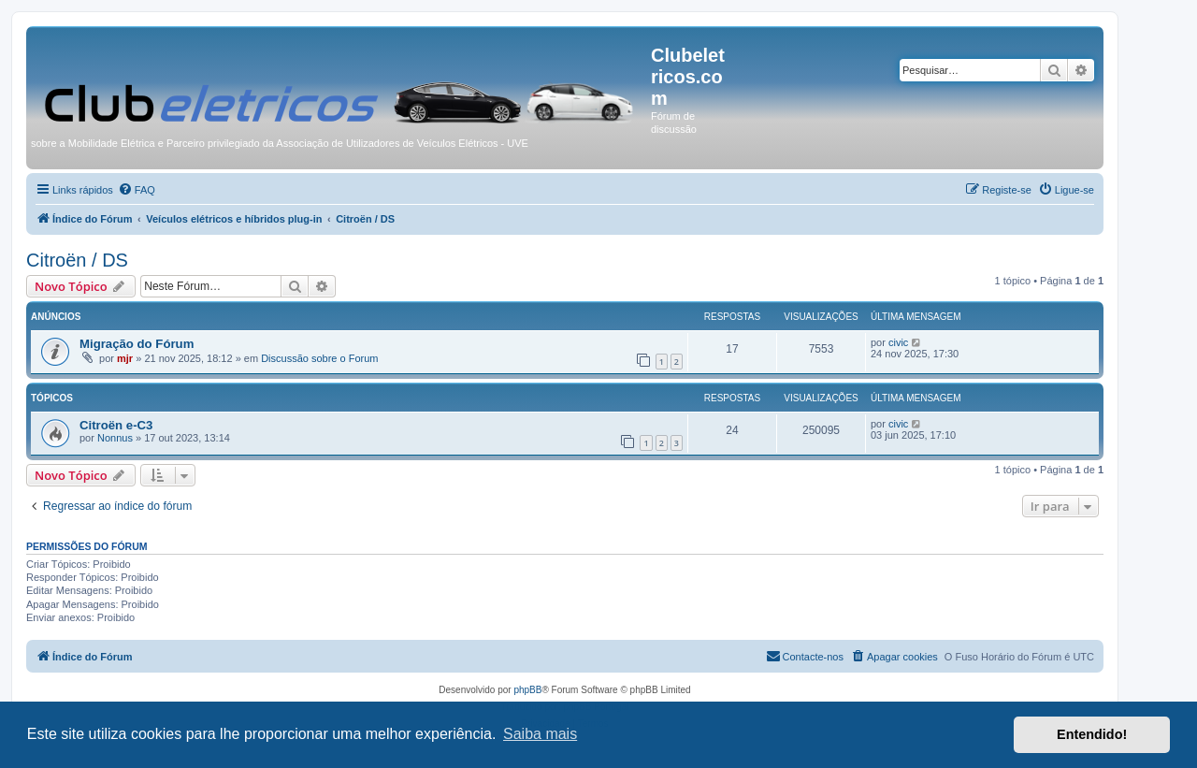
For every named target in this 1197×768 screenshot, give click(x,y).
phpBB (527, 690)
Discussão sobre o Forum (319, 358)
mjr (125, 358)
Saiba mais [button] (540, 734)
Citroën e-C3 (115, 425)
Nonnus (115, 437)
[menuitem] (136, 190)
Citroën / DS (77, 260)
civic (898, 342)
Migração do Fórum (136, 344)
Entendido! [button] (1092, 734)
